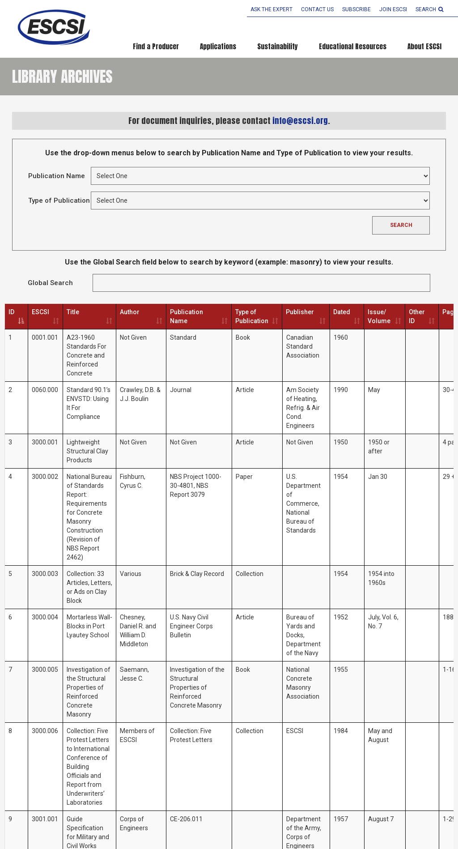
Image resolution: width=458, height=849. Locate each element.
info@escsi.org (300, 121)
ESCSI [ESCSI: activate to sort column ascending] (40, 312)
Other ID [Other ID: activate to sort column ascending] (417, 316)
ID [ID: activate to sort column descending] (11, 312)
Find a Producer (156, 46)
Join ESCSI (393, 9)
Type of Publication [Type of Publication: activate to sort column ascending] (251, 316)
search (429, 9)
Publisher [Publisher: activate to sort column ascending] (300, 312)
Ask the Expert (271, 9)
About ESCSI (424, 46)
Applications (218, 46)
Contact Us (317, 9)
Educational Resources (352, 46)
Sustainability (277, 46)
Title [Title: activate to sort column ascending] (73, 312)
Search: (261, 283)
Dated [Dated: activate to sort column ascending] (341, 312)
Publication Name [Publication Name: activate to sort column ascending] (186, 316)
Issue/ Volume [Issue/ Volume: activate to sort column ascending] (379, 316)
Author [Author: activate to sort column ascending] (130, 312)
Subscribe (356, 9)
